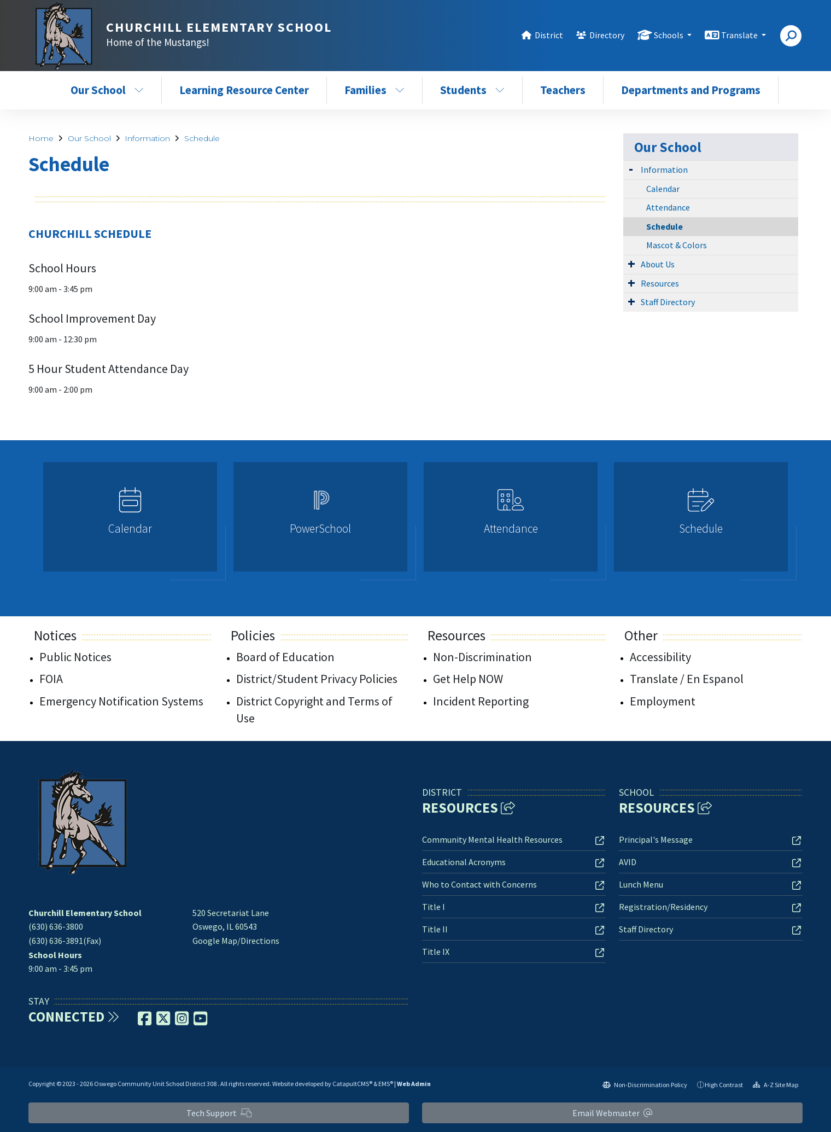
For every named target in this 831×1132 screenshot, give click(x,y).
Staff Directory (668, 301)
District (549, 35)
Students (472, 90)
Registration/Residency (663, 906)
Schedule (202, 138)
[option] (130, 521)
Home (41, 138)
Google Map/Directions (235, 940)
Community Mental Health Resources (492, 839)
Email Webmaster (612, 1112)
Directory (606, 35)
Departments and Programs (690, 90)
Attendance (668, 207)
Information (147, 138)
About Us (658, 264)
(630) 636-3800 (55, 926)
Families (374, 90)
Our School (107, 90)
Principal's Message (656, 839)
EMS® (385, 1084)
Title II (435, 929)
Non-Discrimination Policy (644, 1085)
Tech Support (218, 1112)
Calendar (663, 188)
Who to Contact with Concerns (479, 884)
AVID (627, 861)
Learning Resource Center (244, 90)
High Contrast (724, 1085)
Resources (660, 283)
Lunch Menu (641, 884)
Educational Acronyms (464, 861)
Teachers (563, 90)
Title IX (435, 951)
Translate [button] (740, 35)
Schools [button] (669, 35)
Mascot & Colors (676, 245)
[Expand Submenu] (630, 168)
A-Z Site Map (775, 1085)
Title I (433, 906)
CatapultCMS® (352, 1084)
